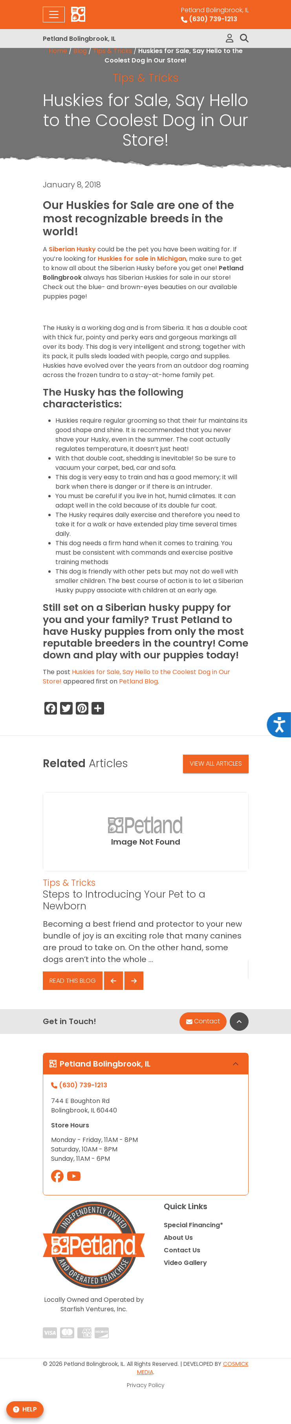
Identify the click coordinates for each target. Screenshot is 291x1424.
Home (58, 50)
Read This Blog (72, 980)
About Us (178, 1237)
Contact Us (182, 1250)
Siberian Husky (72, 249)
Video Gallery (185, 1262)
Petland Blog (138, 681)
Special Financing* (193, 1225)
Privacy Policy (146, 1385)
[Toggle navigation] (54, 14)
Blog (80, 50)
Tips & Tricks (112, 50)
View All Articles (216, 763)
